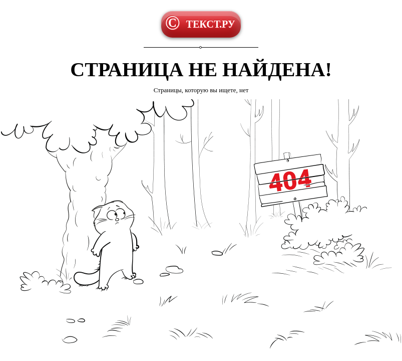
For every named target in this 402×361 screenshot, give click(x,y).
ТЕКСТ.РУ (210, 24)
